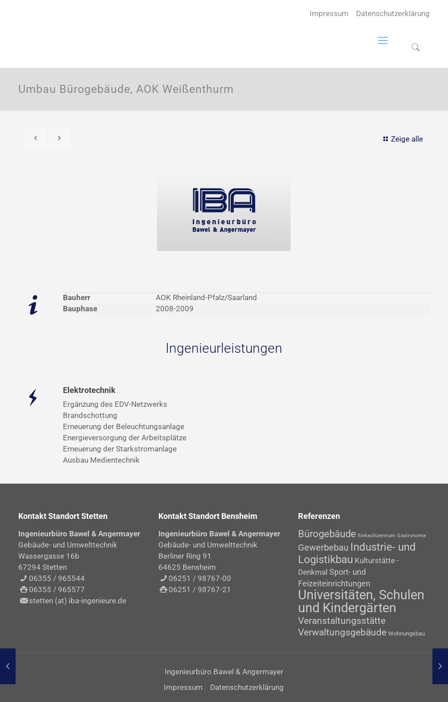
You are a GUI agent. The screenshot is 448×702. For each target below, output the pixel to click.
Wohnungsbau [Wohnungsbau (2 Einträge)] (406, 633)
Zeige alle (401, 138)
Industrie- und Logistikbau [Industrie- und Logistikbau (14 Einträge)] (357, 553)
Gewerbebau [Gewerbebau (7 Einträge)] (323, 547)
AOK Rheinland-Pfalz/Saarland (206, 297)
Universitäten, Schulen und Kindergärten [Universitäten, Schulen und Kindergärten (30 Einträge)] (361, 601)
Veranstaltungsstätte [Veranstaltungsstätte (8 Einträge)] (342, 620)
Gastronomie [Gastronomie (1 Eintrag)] (411, 536)
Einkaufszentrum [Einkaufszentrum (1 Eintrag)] (376, 536)
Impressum (329, 13)
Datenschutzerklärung (393, 13)
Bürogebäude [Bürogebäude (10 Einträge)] (327, 533)
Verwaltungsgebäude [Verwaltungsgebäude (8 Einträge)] (342, 632)
